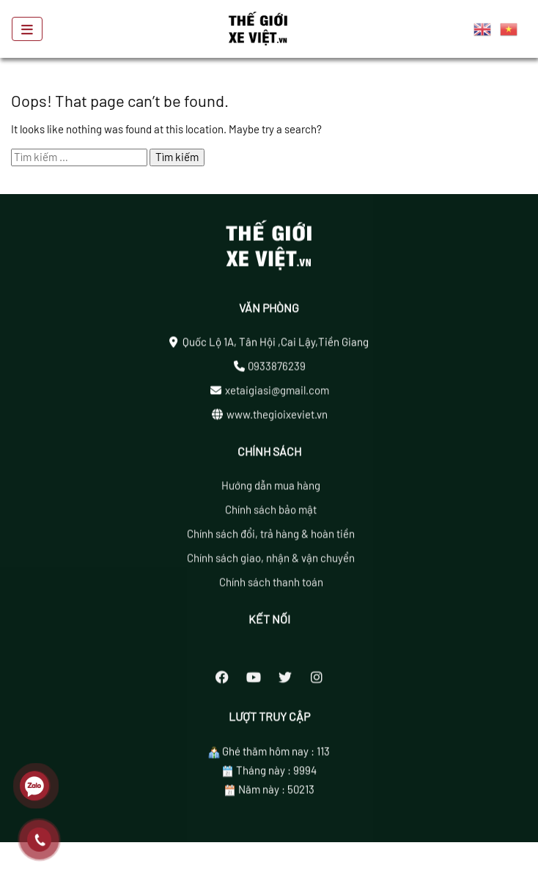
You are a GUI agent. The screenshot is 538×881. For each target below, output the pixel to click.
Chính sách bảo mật (271, 513)
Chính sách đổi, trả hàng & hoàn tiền (271, 537)
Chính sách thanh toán (271, 585)
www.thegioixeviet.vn (277, 417)
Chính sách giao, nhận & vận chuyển (271, 561)
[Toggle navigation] (27, 29)
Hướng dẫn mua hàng (270, 489)
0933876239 (277, 369)
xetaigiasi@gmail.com (277, 393)
